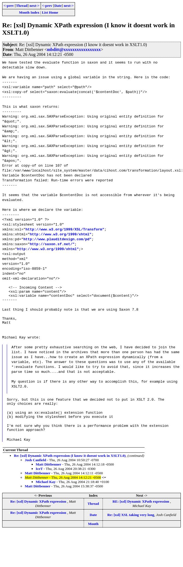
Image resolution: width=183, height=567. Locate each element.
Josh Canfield (35, 471)
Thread (21, 6)
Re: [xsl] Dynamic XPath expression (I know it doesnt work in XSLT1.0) (70, 466)
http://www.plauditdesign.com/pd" (57, 238)
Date (58, 6)
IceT (39, 479)
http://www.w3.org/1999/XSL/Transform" (65, 229)
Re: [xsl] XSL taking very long (130, 525)
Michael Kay (46, 492)
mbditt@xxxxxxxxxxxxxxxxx (74, 49)
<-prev (9, 6)
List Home (50, 12)
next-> (34, 6)
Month (93, 534)
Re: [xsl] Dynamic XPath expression (38, 512)
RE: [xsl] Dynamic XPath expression (141, 512)
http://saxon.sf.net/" (52, 243)
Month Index (29, 12)
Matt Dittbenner (48, 475)
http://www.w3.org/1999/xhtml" (60, 234)
